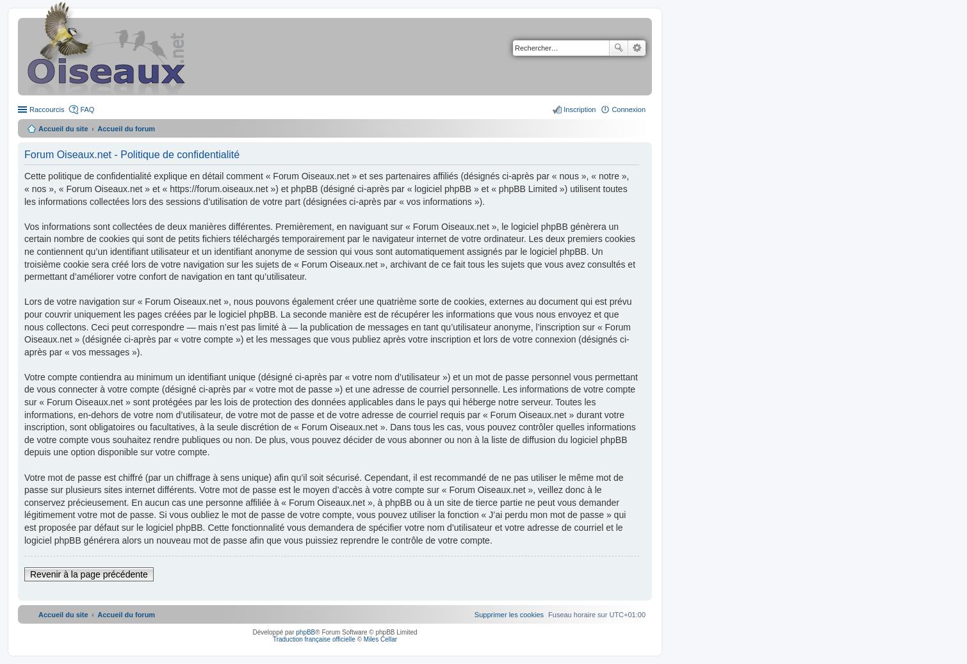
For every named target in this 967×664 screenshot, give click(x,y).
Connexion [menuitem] (629, 109)
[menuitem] (509, 615)
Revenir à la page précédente (89, 574)
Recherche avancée (637, 48)
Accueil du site (63, 129)
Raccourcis (46, 109)
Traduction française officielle (314, 639)
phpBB (305, 632)
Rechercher (618, 48)
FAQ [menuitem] (87, 109)
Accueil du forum (126, 129)
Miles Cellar (380, 639)
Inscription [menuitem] (580, 109)
